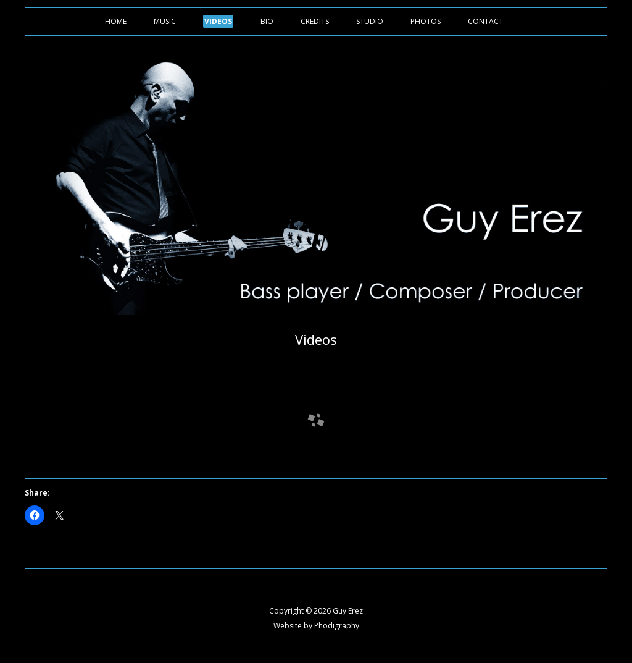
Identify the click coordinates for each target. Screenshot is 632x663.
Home (116, 21)
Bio (266, 21)
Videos (218, 21)
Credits (315, 21)
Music (165, 21)
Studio (369, 21)
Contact (485, 21)
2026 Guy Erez (338, 611)
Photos (425, 21)
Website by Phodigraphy (316, 625)
